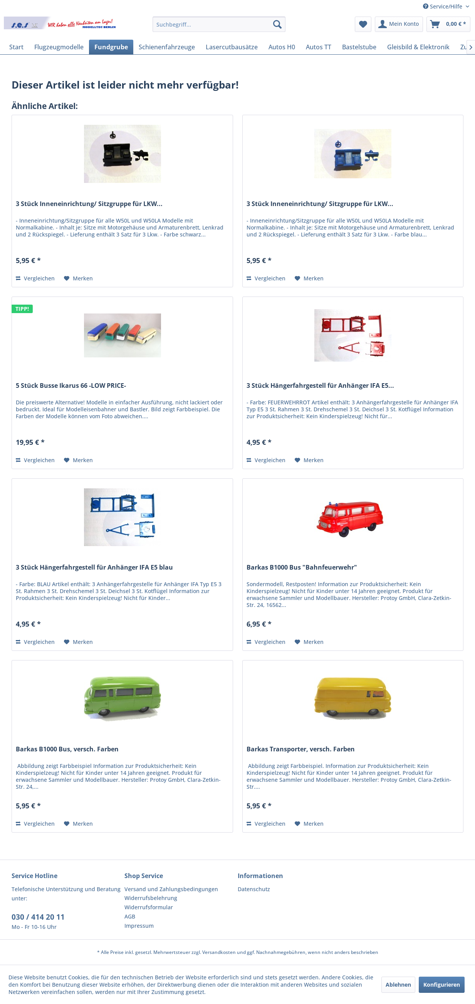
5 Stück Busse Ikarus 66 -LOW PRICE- (71, 386)
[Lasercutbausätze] (231, 47)
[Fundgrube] (111, 47)
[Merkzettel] (363, 24)
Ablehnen (398, 984)
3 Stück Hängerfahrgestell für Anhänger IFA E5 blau (94, 567)
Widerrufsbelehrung (150, 898)
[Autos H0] (281, 47)
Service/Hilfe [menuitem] (443, 6)
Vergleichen (35, 278)
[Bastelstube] (359, 47)
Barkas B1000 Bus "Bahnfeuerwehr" (302, 567)
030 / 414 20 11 (38, 917)
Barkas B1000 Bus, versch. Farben (67, 749)
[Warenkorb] (448, 24)
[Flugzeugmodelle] (59, 47)
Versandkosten (219, 952)
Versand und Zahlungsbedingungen (171, 889)
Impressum (139, 925)
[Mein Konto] (399, 24)
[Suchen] (277, 24)
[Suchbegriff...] (219, 24)
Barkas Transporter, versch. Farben (301, 749)
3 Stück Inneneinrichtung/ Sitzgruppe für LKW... (89, 204)
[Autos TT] (318, 47)
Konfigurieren (441, 984)
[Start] (16, 47)
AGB (129, 916)
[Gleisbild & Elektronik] (418, 47)
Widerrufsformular (148, 907)
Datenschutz (254, 889)
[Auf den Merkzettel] (78, 278)
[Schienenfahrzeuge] (166, 47)
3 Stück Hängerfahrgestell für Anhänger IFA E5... (320, 386)
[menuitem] (219, 24)
